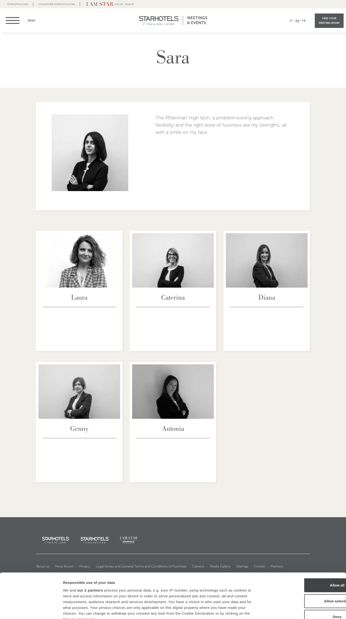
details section (230, 591)
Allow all (306, 545)
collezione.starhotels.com (57, 4)
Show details (252, 609)
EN (297, 20)
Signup (129, 4)
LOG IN (118, 4)
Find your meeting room (329, 21)
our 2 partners (90, 550)
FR (304, 20)
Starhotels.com (17, 4)
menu (15, 20)
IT (291, 20)
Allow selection (306, 561)
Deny (306, 577)
